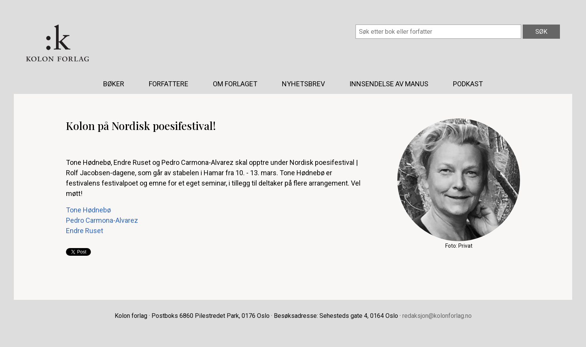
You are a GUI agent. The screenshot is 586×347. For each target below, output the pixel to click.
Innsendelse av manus (388, 84)
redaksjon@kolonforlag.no (437, 315)
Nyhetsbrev (303, 84)
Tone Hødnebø (88, 210)
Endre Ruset (84, 231)
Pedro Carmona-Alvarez (102, 220)
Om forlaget (235, 84)
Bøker (113, 84)
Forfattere (168, 84)
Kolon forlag (57, 43)
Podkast (468, 84)
